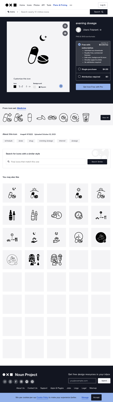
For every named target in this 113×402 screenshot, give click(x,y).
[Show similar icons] (65, 33)
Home (22, 5)
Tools (49, 5)
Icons (29, 5)
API (43, 5)
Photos (36, 5)
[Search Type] (12, 11)
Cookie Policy (42, 397)
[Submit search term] (99, 11)
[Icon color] (14, 86)
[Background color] (34, 87)
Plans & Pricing (60, 5)
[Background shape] (42, 87)
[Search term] (55, 11)
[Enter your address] (82, 380)
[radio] (93, 53)
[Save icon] (65, 26)
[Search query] (45, 161)
